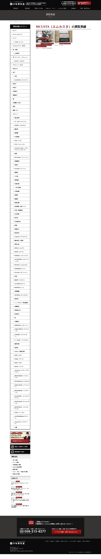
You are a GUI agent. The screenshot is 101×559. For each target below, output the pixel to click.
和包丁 (15, 84)
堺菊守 (16, 196)
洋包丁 (15, 88)
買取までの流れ (39, 8)
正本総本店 (18, 223)
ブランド (15, 114)
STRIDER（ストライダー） (21, 337)
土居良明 (17, 53)
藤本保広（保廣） (19, 242)
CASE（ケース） (19, 42)
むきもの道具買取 (17, 471)
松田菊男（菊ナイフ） (21, 208)
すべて (15, 30)
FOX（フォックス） (20, 145)
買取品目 (15, 8)
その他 (16, 177)
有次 (16, 76)
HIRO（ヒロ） (18, 357)
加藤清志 (17, 308)
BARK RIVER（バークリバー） (22, 390)
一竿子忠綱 (18, 188)
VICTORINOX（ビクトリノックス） (22, 262)
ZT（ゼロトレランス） (21, 122)
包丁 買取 (15, 464)
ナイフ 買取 (16, 467)
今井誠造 (17, 137)
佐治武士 (17, 316)
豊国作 (16, 173)
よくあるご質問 (62, 8)
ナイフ (15, 38)
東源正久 (17, 230)
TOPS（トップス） (20, 417)
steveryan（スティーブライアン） (22, 373)
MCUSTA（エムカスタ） (21, 266)
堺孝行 (16, 166)
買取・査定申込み (85, 8)
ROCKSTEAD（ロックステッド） (21, 407)
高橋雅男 (17, 162)
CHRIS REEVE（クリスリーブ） (22, 332)
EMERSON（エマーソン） (22, 327)
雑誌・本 (15, 111)
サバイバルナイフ (17, 34)
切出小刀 (15, 69)
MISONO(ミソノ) (19, 289)
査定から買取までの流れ (19, 451)
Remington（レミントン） (22, 158)
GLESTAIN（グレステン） (22, 80)
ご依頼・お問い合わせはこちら (68, 537)
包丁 (14, 72)
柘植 (16, 154)
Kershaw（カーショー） (21, 274)
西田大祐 (17, 246)
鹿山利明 (17, 118)
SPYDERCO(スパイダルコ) (21, 385)
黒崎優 (16, 133)
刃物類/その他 (16, 103)
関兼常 (16, 200)
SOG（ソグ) (18, 141)
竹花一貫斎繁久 (19, 211)
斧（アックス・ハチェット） (20, 57)
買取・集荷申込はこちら (84, 3)
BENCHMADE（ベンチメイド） (21, 379)
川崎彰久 (17, 324)
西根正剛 (17, 204)
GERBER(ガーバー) (20, 270)
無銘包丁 (15, 95)
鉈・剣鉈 (15, 49)
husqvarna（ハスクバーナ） (21, 427)
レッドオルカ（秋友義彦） (22, 305)
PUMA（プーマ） (19, 361)
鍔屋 (16, 227)
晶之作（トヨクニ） (20, 282)
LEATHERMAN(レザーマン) (21, 422)
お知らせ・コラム (50, 8)
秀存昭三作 (18, 312)
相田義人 (17, 181)
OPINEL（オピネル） (20, 126)
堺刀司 (16, 219)
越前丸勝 (17, 346)
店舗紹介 (73, 8)
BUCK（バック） (19, 369)
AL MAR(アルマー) (20, 285)
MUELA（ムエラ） (20, 249)
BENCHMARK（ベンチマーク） (22, 396)
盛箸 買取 (15, 474)
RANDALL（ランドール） (22, 257)
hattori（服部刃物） (20, 354)
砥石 (14, 107)
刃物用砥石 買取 (17, 469)
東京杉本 (17, 234)
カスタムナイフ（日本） (19, 46)
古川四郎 (17, 215)
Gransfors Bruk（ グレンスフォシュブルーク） (22, 149)
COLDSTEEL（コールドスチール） (22, 401)
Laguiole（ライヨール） (21, 238)
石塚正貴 (17, 185)
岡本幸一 (17, 301)
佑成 (16, 278)
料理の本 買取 (16, 478)
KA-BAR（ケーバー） (21, 169)
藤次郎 (16, 130)
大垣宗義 (17, 192)
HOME (11, 21)
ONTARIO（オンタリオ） (21, 297)
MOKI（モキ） (19, 365)
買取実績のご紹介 (17, 456)
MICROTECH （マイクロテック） (21, 412)
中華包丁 (15, 92)
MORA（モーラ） (19, 253)
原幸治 (16, 350)
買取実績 (27, 8)
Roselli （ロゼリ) (19, 61)
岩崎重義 (17, 293)
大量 (16, 432)
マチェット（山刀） (18, 65)
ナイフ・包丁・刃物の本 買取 (20, 476)
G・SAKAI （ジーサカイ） (22, 342)
